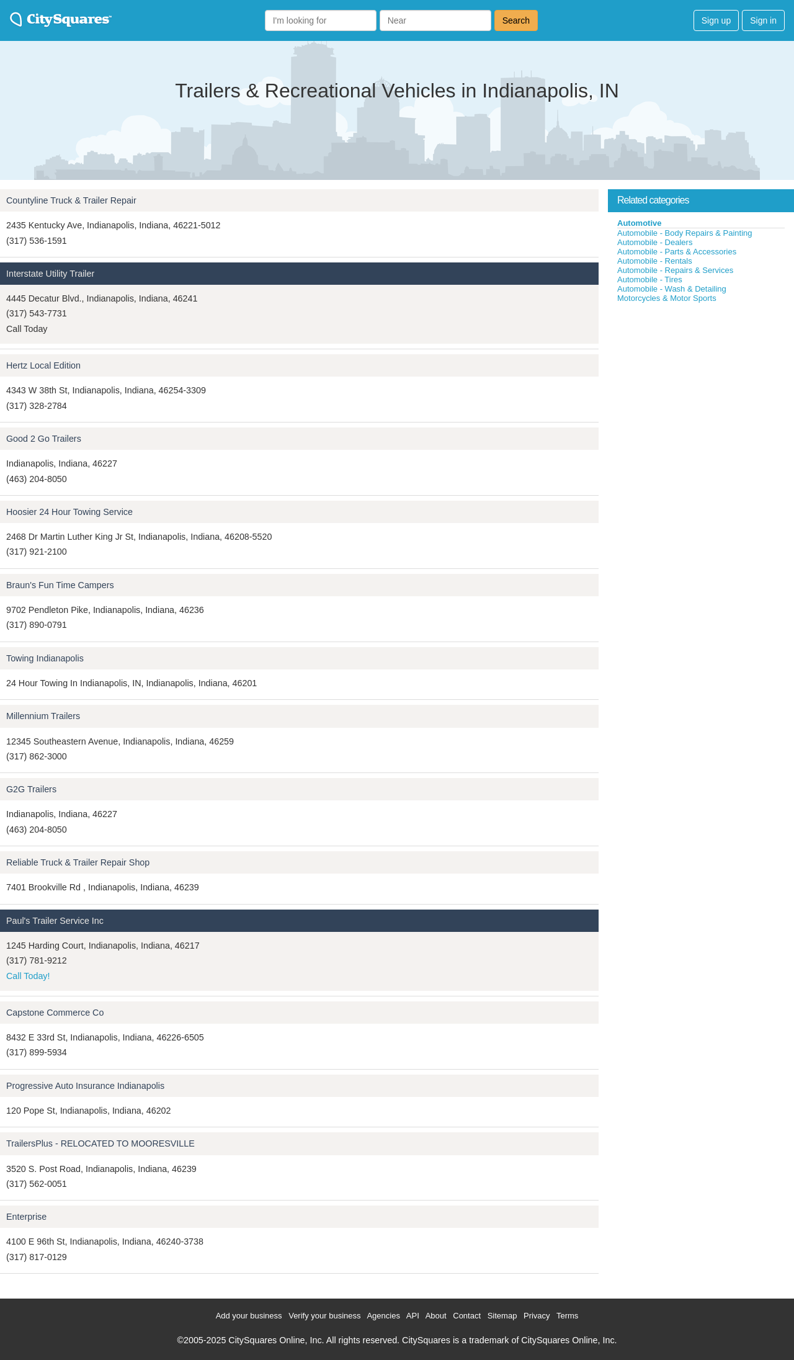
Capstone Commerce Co (55, 1013)
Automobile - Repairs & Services (675, 270)
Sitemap (502, 1315)
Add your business (249, 1315)
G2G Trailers (31, 789)
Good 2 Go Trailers (43, 439)
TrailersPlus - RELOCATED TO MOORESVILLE (100, 1143)
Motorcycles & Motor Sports (666, 298)
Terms (567, 1315)
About (436, 1315)
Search (516, 20)
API (412, 1315)
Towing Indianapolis (45, 658)
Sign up (716, 20)
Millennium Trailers (43, 716)
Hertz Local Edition (43, 365)
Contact (467, 1315)
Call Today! (28, 976)
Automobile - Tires (649, 279)
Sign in (763, 20)
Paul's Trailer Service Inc (55, 921)
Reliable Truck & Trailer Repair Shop (77, 862)
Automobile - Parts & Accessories (676, 251)
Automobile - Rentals (654, 261)
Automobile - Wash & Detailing (671, 288)
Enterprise (26, 1217)
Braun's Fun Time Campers (60, 585)
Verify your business (324, 1315)
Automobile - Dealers (654, 242)
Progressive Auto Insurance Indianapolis (85, 1086)
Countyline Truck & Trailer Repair (71, 200)
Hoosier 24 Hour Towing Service (69, 512)
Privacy (537, 1315)
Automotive (639, 223)
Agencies (383, 1315)
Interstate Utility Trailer (50, 274)
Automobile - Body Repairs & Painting (684, 233)
